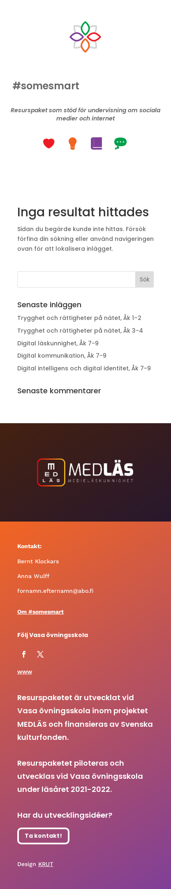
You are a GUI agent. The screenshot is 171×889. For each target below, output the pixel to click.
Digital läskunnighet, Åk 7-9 (58, 343)
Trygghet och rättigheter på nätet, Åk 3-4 (80, 331)
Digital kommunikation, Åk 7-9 (61, 356)
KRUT (45, 864)
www (24, 671)
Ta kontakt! (43, 836)
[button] (50, 143)
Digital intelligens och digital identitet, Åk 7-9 (84, 368)
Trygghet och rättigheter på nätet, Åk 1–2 (79, 318)
